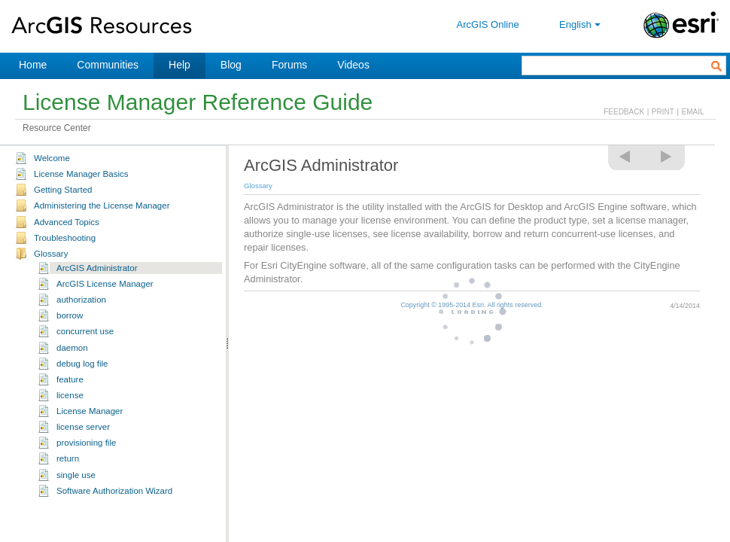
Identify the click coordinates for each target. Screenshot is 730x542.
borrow (69, 315)
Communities (107, 65)
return (67, 458)
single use (76, 475)
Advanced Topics (66, 222)
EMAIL (693, 112)
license (70, 395)
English (581, 24)
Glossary (51, 253)
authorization (81, 299)
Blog (231, 65)
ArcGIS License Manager (105, 283)
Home (33, 65)
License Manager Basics (81, 173)
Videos (353, 65)
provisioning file (86, 442)
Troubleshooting (65, 237)
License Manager (89, 411)
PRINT (663, 112)
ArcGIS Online (488, 24)
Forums (289, 65)
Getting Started (63, 189)
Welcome (52, 158)
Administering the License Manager (102, 205)
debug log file (82, 363)
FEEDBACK (624, 112)
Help (179, 65)
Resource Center (57, 128)
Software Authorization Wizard (114, 490)
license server (83, 426)
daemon (72, 347)
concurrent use (85, 331)
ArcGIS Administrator (97, 268)
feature (70, 379)
